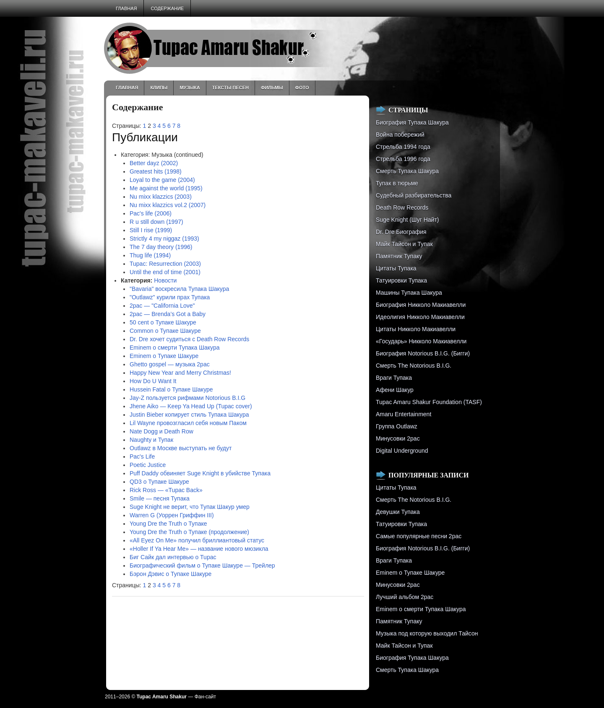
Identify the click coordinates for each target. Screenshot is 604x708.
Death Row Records (402, 207)
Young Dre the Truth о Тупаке (168, 523)
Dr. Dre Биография (401, 231)
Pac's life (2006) (151, 213)
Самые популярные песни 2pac (418, 536)
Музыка (190, 87)
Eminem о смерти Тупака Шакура (174, 347)
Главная (126, 8)
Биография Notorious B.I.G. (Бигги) (423, 353)
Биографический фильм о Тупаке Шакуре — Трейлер (202, 565)
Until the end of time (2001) (165, 272)
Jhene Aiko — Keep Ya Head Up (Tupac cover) (191, 406)
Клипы (158, 87)
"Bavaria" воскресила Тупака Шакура (179, 288)
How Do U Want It (153, 381)
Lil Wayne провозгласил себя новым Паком (188, 423)
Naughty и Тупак (151, 439)
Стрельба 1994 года (403, 146)
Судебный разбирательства (413, 195)
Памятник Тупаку (399, 256)
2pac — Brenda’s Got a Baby (168, 314)
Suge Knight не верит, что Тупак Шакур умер (190, 506)
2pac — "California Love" (162, 305)
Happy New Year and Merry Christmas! (180, 372)
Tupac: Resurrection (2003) (165, 263)
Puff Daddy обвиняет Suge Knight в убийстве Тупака (200, 473)
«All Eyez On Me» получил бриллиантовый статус (197, 540)
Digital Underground (402, 450)
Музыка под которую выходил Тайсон (427, 633)
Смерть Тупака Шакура (407, 171)
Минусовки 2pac (398, 438)
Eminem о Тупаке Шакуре (164, 356)
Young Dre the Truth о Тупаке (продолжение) (189, 532)
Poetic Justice (148, 465)
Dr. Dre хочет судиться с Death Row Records (189, 339)
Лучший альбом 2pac (404, 597)
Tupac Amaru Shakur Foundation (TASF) (429, 402)
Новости (165, 280)
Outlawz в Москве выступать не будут (181, 448)
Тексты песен (230, 87)
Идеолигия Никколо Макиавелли (420, 317)
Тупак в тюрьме (397, 183)
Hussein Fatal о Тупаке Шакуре (171, 389)
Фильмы (272, 87)
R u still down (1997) (156, 221)
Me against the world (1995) (166, 188)
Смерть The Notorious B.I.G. (413, 365)
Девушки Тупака (398, 511)
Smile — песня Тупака (160, 498)
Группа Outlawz (396, 426)
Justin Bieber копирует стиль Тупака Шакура (189, 414)
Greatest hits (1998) (156, 171)
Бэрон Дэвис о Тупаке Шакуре (170, 574)
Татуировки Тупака (401, 280)
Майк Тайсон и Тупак (404, 244)
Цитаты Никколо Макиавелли (416, 329)
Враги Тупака (394, 377)
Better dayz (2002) (154, 163)
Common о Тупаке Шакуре (165, 330)
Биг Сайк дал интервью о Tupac (173, 557)
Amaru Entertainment (403, 414)
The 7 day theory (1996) (161, 247)
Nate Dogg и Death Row (161, 431)
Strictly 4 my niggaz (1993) (164, 238)
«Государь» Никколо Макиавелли (421, 341)
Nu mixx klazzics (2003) (161, 196)
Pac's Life (142, 456)
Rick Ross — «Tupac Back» (166, 490)
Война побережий (400, 134)
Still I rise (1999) (151, 230)
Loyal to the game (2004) (162, 179)
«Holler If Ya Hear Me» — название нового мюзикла (199, 548)
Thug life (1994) (150, 255)
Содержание (167, 8)
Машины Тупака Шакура (409, 292)
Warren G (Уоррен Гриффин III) (172, 515)
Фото (302, 87)
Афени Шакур (395, 389)
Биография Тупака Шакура (412, 122)
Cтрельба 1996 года (403, 159)
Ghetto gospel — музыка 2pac (170, 364)
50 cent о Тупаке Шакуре (163, 322)
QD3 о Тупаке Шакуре (159, 481)
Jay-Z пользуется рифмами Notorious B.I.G (187, 397)
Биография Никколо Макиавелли (421, 304)
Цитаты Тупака (396, 268)
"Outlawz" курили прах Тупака (170, 297)
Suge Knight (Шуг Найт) (407, 219)
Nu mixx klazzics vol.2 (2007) (168, 205)
